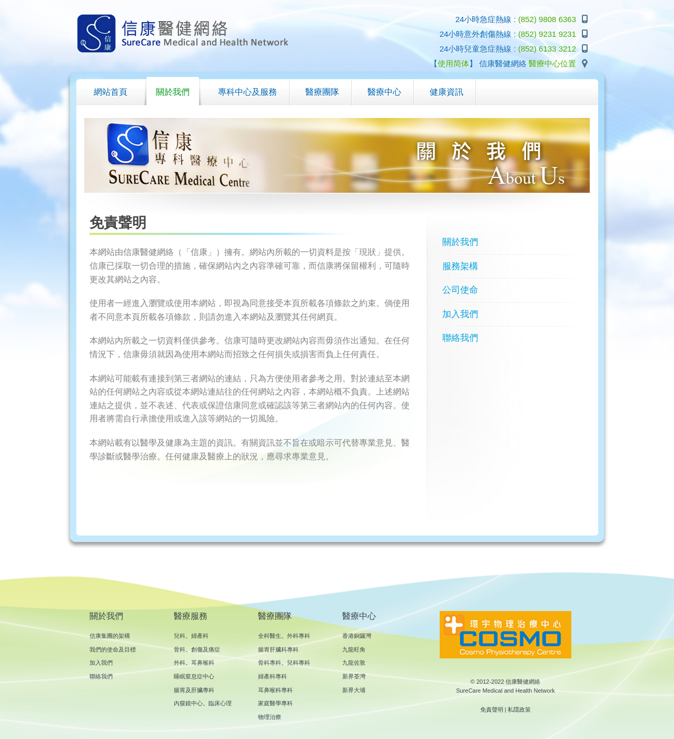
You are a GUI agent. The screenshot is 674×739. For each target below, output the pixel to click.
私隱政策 (519, 709)
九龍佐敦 (353, 662)
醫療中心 (359, 616)
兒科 (179, 636)
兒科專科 (298, 662)
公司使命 (460, 290)
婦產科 (200, 636)
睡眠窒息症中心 (194, 676)
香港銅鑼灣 (356, 636)
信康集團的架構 (110, 636)
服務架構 (460, 266)
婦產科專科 (272, 676)
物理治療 (269, 717)
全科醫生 (269, 636)
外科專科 (298, 636)
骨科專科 (269, 662)
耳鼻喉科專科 (275, 690)
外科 (179, 662)
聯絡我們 (460, 338)
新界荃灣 (353, 676)
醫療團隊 (275, 616)
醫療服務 (190, 616)
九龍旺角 (353, 649)
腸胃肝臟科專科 (278, 649)
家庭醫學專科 (275, 703)
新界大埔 (353, 690)
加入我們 (460, 314)
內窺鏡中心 (188, 703)
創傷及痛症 (205, 649)
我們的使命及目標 (113, 649)
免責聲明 (491, 709)
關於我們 (460, 242)
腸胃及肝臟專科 (194, 690)
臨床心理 (220, 703)
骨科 (179, 649)
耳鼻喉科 (202, 662)
